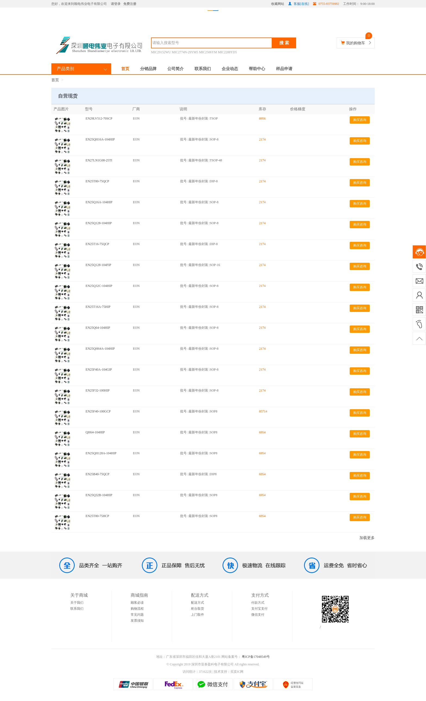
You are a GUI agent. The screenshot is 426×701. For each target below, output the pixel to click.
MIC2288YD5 (227, 52)
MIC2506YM (208, 52)
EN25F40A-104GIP (99, 369)
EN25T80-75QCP (97, 181)
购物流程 (137, 609)
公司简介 (175, 69)
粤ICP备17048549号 (255, 657)
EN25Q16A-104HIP (99, 202)
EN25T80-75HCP (97, 516)
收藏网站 (277, 4)
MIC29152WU (161, 52)
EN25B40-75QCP (97, 474)
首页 (125, 69)
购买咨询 (359, 120)
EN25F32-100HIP (97, 390)
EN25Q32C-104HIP (99, 286)
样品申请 (284, 69)
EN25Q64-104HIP (98, 328)
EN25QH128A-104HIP (101, 453)
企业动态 (230, 69)
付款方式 (257, 603)
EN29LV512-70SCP (99, 118)
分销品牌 (148, 69)
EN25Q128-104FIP (98, 265)
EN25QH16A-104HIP (100, 139)
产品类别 (65, 68)
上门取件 (197, 614)
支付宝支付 (259, 609)
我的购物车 (355, 43)
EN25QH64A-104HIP (100, 349)
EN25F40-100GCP (98, 411)
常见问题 (137, 614)
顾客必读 (137, 603)
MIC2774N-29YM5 (185, 52)
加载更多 (367, 538)
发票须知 (137, 620)
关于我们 (76, 603)
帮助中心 (257, 69)
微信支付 (257, 614)
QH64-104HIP (95, 432)
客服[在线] (298, 4)
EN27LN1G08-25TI (99, 160)
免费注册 (129, 4)
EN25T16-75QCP (97, 244)
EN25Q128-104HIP (99, 223)
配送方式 (197, 603)
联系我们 (203, 69)
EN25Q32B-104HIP (99, 495)
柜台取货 (197, 609)
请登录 (116, 4)
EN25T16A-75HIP (98, 307)
